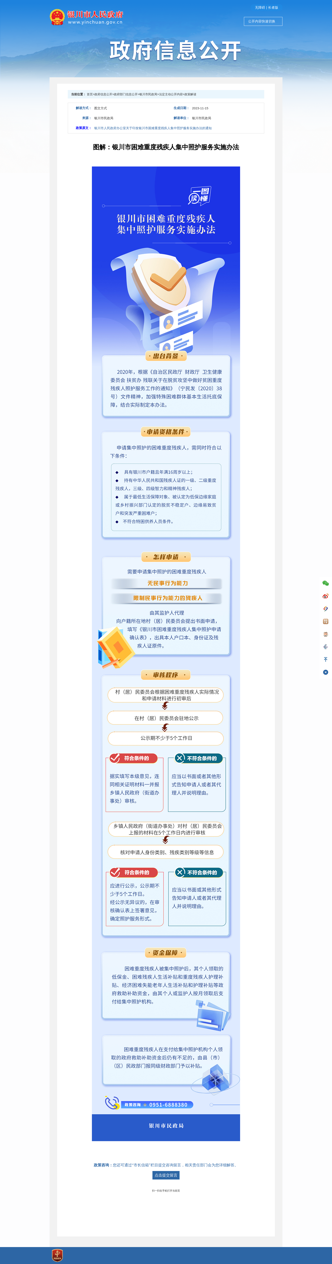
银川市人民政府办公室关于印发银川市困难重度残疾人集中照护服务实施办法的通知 (153, 128)
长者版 (273, 7)
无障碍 (260, 7)
